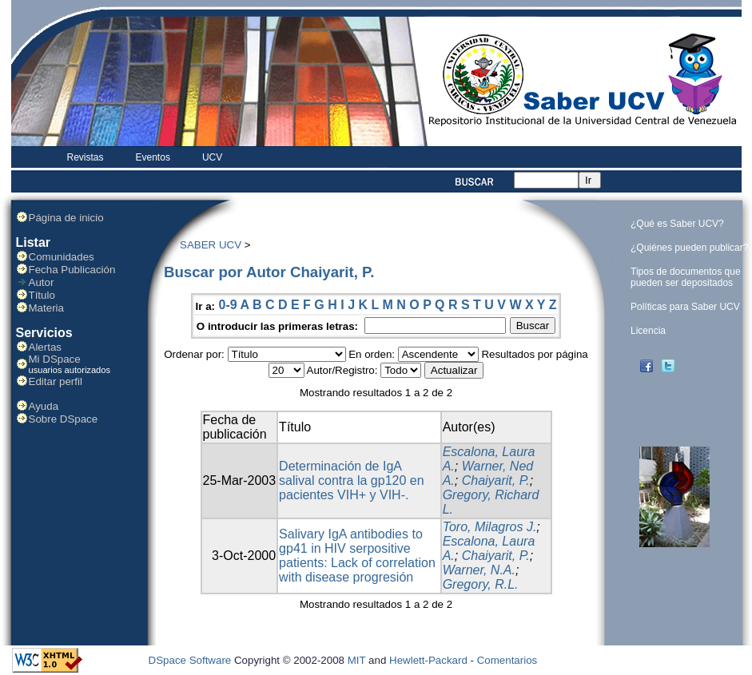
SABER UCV (210, 245)
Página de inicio (66, 218)
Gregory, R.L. (481, 584)
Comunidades (61, 257)
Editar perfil (55, 381)
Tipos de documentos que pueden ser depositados (686, 277)
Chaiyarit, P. (496, 480)
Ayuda (44, 406)
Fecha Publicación (72, 270)
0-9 (227, 305)
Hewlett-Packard (428, 660)
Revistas (85, 157)
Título (42, 295)
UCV (212, 157)
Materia (46, 308)
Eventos (153, 157)
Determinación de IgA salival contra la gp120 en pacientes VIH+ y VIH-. (351, 480)
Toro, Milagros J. (490, 527)
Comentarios (507, 660)
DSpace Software (190, 660)
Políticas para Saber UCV (685, 306)
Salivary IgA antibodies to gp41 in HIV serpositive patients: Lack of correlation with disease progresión (357, 555)
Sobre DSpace (63, 419)
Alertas (45, 347)
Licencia (648, 330)
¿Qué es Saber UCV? (677, 223)
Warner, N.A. (479, 570)
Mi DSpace (55, 359)
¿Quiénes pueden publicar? (689, 247)
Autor (41, 282)
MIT (357, 660)
